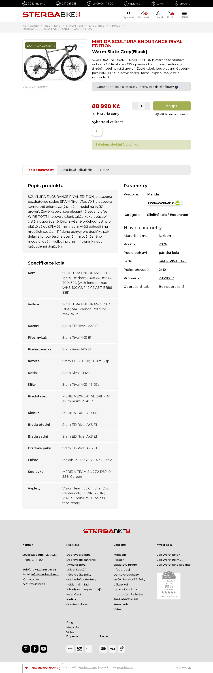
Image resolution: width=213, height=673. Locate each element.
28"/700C (166, 278)
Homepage (30, 25)
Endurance (96, 25)
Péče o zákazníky (78, 574)
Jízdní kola (52, 25)
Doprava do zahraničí (81, 559)
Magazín (120, 554)
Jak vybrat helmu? (170, 559)
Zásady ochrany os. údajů (84, 589)
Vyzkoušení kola (125, 589)
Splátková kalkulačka (77, 170)
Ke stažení (73, 594)
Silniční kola (74, 25)
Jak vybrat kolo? (168, 554)
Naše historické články (129, 579)
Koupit (172, 106)
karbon (165, 236)
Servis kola (121, 604)
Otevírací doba (76, 604)
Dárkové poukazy (126, 574)
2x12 (162, 270)
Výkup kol (121, 584)
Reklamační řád (77, 584)
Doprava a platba (78, 554)
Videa (118, 609)
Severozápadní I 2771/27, (39, 554)
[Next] (82, 61)
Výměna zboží (76, 564)
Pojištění (119, 559)
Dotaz (104, 170)
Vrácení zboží (76, 569)
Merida (115, 25)
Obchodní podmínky (81, 579)
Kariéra (71, 599)
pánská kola (169, 253)
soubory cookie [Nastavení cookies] (88, 667)
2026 (163, 244)
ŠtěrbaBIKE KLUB (126, 599)
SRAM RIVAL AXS (173, 261)
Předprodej (122, 569)
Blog (69, 622)
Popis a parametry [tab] (40, 170)
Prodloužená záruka (128, 594)
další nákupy (166, 87)
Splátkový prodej (125, 564)
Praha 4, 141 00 (32, 559)
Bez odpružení (171, 287)
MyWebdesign (125, 667)
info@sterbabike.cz (45, 574)
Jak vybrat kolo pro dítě (174, 564)
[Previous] (28, 61)
